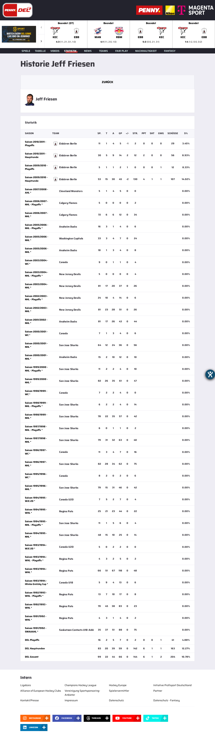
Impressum (71, 700)
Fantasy (169, 51)
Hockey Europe (118, 685)
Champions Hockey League (80, 685)
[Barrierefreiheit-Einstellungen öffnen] (210, 374)
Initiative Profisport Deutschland (172, 685)
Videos (54, 51)
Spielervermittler (119, 691)
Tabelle (40, 51)
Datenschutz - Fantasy (166, 700)
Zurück (107, 82)
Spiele (26, 51)
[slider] (130, 34)
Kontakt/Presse (29, 700)
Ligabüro (25, 685)
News (88, 51)
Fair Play (121, 51)
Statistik (70, 51)
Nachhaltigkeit (146, 51)
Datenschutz (116, 700)
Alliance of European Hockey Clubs (40, 691)
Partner (157, 691)
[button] (41, 41)
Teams (103, 51)
